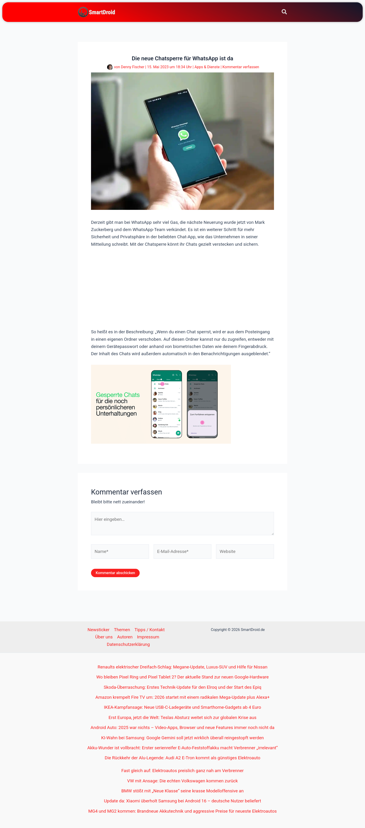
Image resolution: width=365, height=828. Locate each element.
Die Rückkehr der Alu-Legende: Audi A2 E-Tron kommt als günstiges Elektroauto (182, 757)
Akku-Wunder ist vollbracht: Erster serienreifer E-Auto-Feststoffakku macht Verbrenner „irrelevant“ (182, 747)
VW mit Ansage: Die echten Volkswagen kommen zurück (182, 781)
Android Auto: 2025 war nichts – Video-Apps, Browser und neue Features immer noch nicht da (182, 727)
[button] (284, 12)
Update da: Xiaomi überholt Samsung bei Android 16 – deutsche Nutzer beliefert (182, 801)
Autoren (124, 637)
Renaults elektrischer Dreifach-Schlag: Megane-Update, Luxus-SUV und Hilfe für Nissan (182, 667)
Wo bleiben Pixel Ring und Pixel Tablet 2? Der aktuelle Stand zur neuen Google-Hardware (182, 677)
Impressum (148, 637)
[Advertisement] (182, 287)
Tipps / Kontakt (150, 629)
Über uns (104, 637)
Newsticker (98, 629)
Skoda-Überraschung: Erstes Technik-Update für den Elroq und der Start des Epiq (182, 687)
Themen (122, 629)
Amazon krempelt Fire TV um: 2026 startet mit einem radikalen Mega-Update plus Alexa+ (182, 697)
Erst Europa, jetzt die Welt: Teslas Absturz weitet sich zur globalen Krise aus (182, 717)
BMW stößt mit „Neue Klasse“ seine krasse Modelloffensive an (182, 791)
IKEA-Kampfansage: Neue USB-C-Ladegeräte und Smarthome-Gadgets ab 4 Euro (182, 707)
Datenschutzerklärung (128, 644)
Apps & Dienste (207, 67)
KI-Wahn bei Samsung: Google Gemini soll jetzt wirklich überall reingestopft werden (182, 737)
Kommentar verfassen (241, 67)
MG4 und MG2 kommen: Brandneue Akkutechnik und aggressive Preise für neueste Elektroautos (182, 811)
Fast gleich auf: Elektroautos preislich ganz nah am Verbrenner (182, 770)
